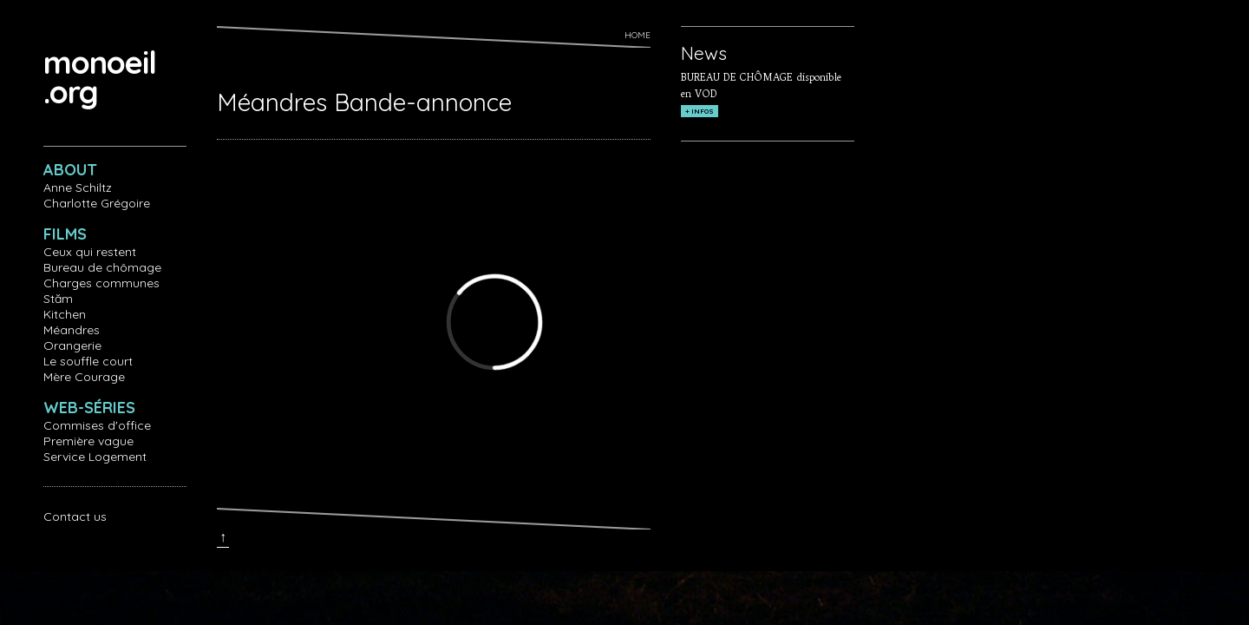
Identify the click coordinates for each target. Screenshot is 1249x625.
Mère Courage (84, 377)
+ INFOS (699, 111)
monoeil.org (99, 77)
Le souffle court (88, 361)
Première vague (88, 441)
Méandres (71, 330)
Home (637, 35)
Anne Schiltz (77, 187)
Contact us (75, 516)
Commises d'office (97, 425)
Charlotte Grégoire (96, 203)
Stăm (58, 298)
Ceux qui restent (89, 252)
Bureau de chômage (102, 267)
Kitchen (64, 314)
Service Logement (95, 456)
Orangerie (72, 345)
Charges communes (101, 283)
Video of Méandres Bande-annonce (494, 322)
